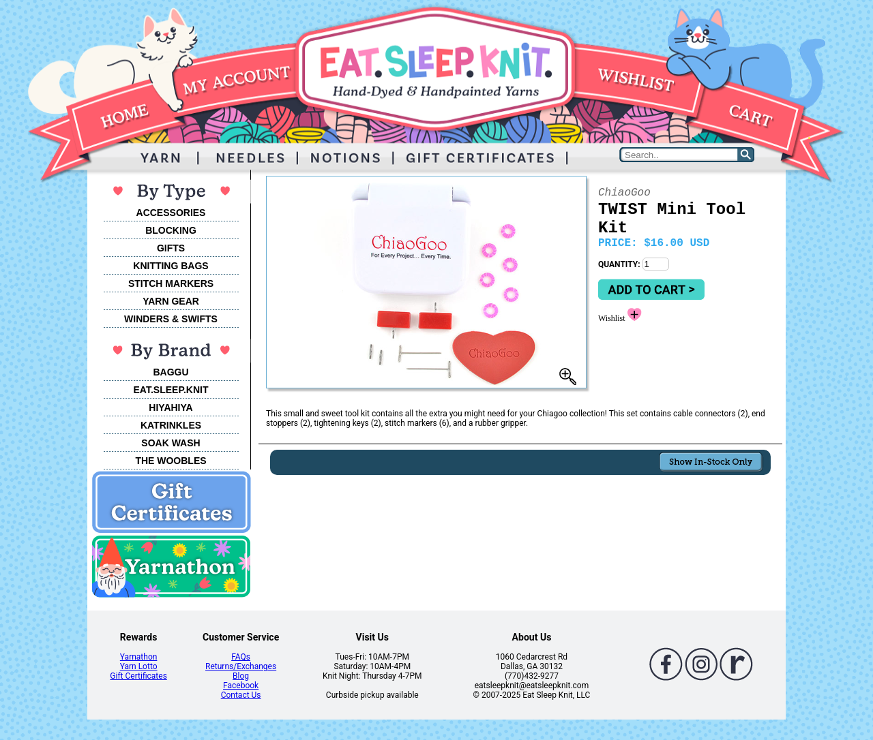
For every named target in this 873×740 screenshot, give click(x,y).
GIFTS (171, 248)
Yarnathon (139, 657)
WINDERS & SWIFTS (171, 318)
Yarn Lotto (139, 666)
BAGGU (170, 372)
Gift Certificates (138, 676)
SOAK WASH (170, 442)
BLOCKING (170, 230)
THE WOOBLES (170, 460)
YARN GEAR (171, 301)
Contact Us (241, 695)
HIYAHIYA (170, 407)
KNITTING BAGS (170, 265)
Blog (241, 676)
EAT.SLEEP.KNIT (171, 389)
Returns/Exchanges (240, 666)
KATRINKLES (170, 425)
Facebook (240, 685)
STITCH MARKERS (170, 283)
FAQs (240, 657)
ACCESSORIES (171, 212)
